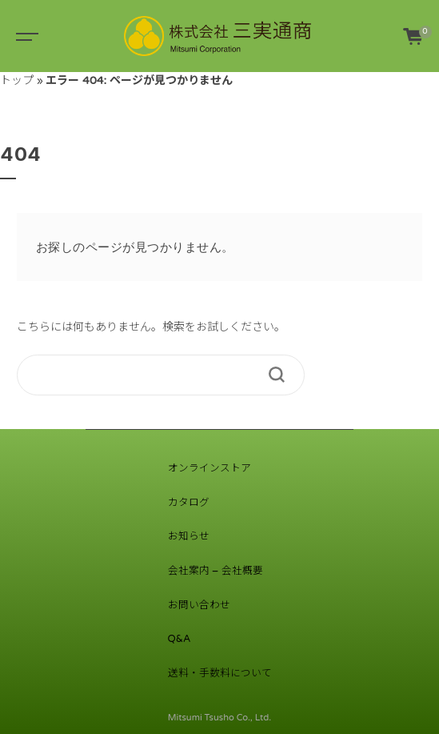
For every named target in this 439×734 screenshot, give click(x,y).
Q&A (179, 638)
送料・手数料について (220, 673)
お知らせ (189, 536)
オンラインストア (209, 468)
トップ (17, 80)
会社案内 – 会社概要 (215, 570)
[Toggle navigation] (24, 36)
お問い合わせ (199, 605)
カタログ (189, 502)
